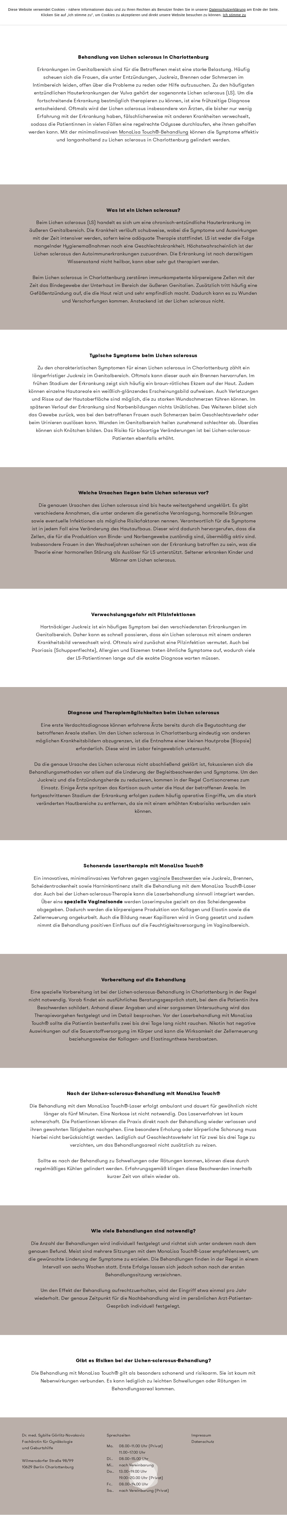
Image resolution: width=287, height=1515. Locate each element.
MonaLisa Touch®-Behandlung (154, 131)
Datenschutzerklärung (227, 9)
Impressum (201, 1435)
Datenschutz (202, 1441)
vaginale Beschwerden (175, 878)
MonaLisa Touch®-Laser (229, 885)
